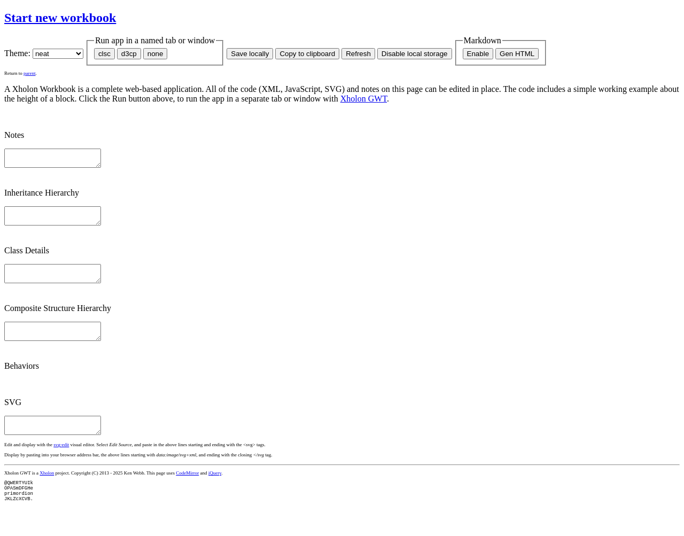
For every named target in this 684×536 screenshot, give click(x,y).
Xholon (47, 489)
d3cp (129, 54)
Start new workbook (60, 18)
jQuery (214, 489)
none (155, 54)
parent (30, 73)
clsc (104, 54)
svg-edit (61, 460)
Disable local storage (415, 54)
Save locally (250, 54)
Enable (478, 54)
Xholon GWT (363, 98)
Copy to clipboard (307, 54)
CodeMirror (187, 489)
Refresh (358, 54)
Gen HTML (517, 54)
